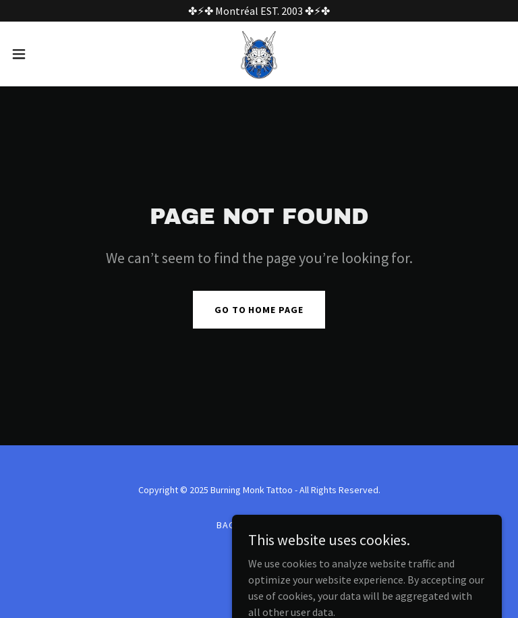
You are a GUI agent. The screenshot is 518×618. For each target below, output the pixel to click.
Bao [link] (226, 525)
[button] (43, 53)
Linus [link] (259, 525)
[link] (259, 54)
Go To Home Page (259, 310)
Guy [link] (292, 525)
